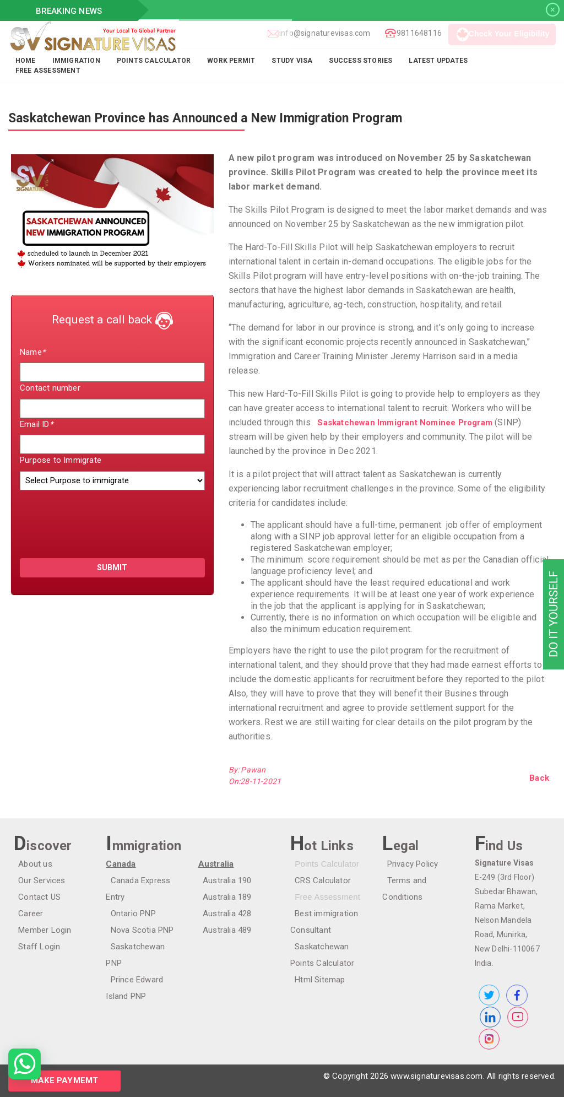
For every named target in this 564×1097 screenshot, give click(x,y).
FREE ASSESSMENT (47, 70)
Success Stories (360, 60)
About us (31, 864)
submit (112, 567)
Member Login (40, 930)
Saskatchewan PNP (142, 947)
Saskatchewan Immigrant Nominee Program (400, 423)
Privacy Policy (407, 864)
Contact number (50, 388)
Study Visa (292, 60)
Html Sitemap (315, 980)
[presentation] (84, 519)
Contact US (35, 897)
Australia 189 (222, 897)
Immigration (76, 60)
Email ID (36, 424)
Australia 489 (222, 930)
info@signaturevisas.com (322, 33)
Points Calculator (154, 60)
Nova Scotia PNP (137, 930)
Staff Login (35, 947)
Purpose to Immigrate (60, 460)
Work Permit (231, 60)
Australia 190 (222, 880)
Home (25, 60)
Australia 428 (222, 913)
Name (32, 352)
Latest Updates (438, 60)
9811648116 (416, 33)
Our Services (37, 880)
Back (539, 778)
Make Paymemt (64, 1080)
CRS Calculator (318, 880)
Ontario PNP (128, 913)
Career (26, 913)
